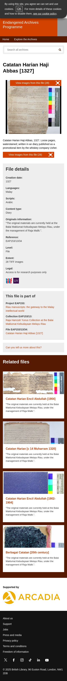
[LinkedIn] (38, 660)
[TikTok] (30, 660)
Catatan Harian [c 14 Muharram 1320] (31, 448)
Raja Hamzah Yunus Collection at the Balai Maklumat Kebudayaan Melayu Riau (29, 322)
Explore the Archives (25, 39)
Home (6, 39)
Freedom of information (16, 651)
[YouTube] (47, 660)
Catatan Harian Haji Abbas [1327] (24, 333)
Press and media (12, 635)
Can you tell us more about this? (24, 347)
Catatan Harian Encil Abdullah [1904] (31, 398)
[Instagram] (22, 660)
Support (7, 624)
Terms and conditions (14, 646)
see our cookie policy (45, 13)
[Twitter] (5, 660)
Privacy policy (10, 640)
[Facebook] (13, 660)
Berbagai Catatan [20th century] (27, 552)
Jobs (5, 629)
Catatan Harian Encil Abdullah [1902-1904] (31, 500)
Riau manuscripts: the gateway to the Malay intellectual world (30, 309)
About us (8, 618)
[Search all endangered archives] (30, 50)
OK (19, 9)
